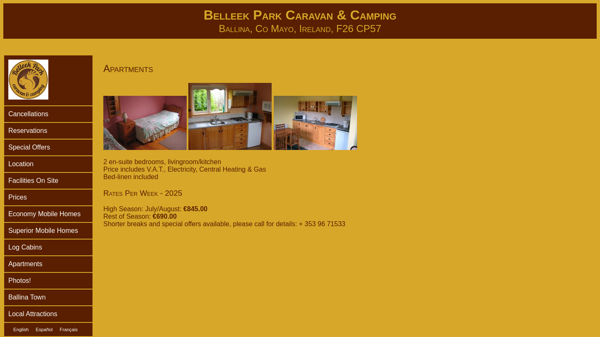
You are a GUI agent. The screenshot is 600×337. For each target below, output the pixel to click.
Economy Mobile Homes (44, 213)
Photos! (19, 280)
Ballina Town (27, 297)
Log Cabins (25, 247)
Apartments (25, 263)
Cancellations (28, 113)
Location (21, 163)
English (21, 329)
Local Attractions (32, 313)
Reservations (27, 130)
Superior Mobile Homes (43, 230)
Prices (17, 197)
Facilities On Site (33, 180)
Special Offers (29, 147)
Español (44, 329)
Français (69, 329)
